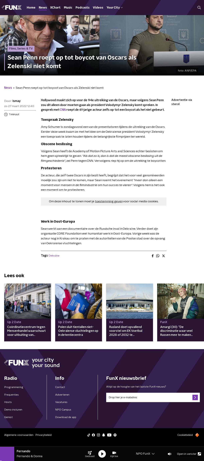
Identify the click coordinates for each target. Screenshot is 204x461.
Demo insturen (13, 409)
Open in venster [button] (189, 453)
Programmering (13, 387)
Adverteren (62, 394)
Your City (115, 7)
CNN (63, 109)
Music (68, 7)
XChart (55, 7)
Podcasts (82, 7)
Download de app (65, 417)
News (43, 7)
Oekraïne (53, 255)
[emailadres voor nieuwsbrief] (153, 397)
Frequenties (11, 394)
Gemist (8, 417)
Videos (98, 7)
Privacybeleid (43, 435)
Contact (60, 387)
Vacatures (61, 402)
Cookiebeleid (185, 435)
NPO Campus (63, 409)
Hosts (8, 402)
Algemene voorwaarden (18, 435)
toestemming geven (109, 201)
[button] (89, 454)
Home (31, 7)
